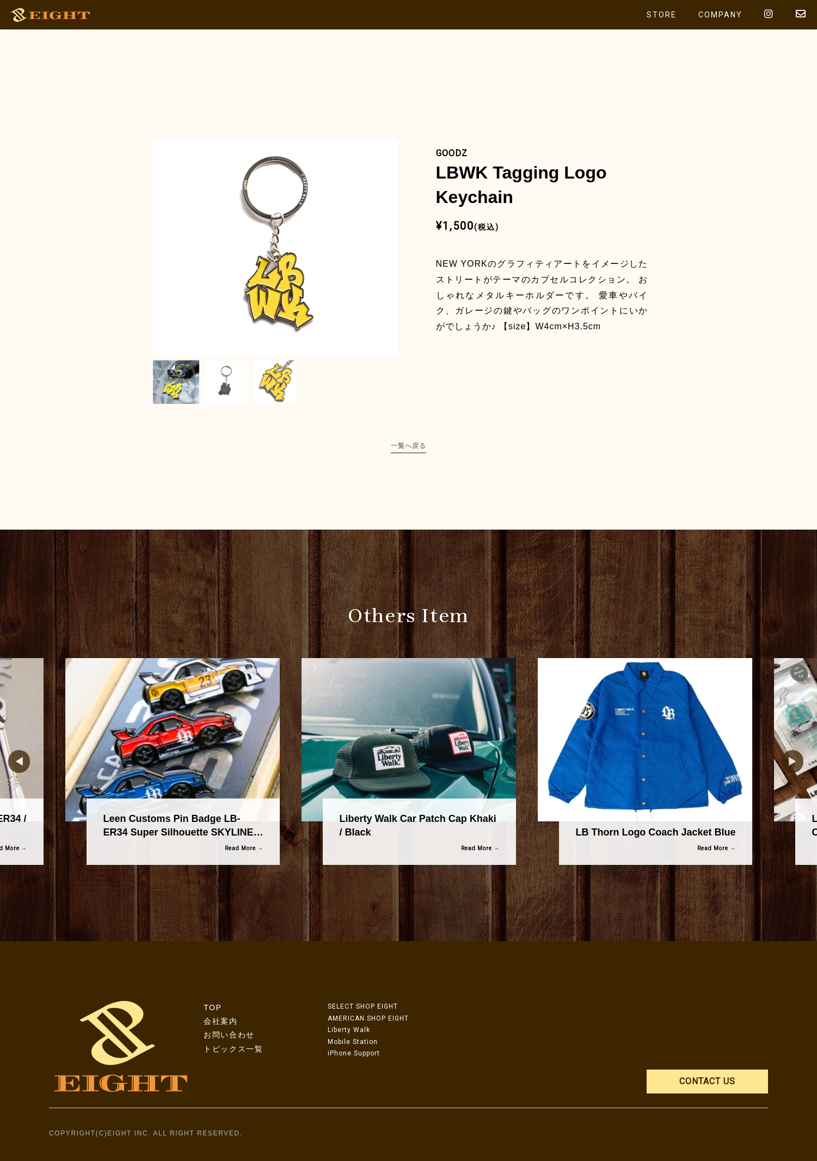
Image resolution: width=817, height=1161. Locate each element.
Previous (13, 761)
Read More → (244, 848)
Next (787, 761)
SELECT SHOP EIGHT (363, 1006)
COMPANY (720, 14)
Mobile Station (353, 1042)
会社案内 (220, 1021)
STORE (662, 14)
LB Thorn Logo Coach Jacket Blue (655, 832)
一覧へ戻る (408, 446)
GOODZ (452, 153)
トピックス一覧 (233, 1049)
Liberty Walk (349, 1030)
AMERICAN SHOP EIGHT (368, 1018)
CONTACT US (707, 1081)
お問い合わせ (229, 1034)
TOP (213, 1007)
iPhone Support (354, 1053)
